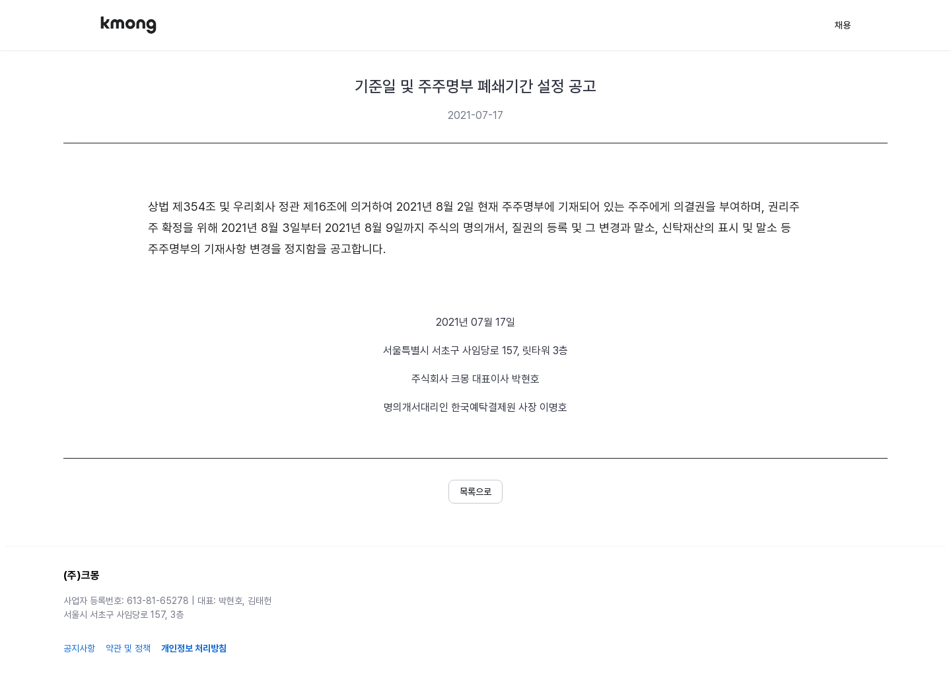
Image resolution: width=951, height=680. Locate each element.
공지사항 (79, 648)
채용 (843, 25)
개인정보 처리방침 (194, 648)
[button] (475, 492)
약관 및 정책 (128, 648)
